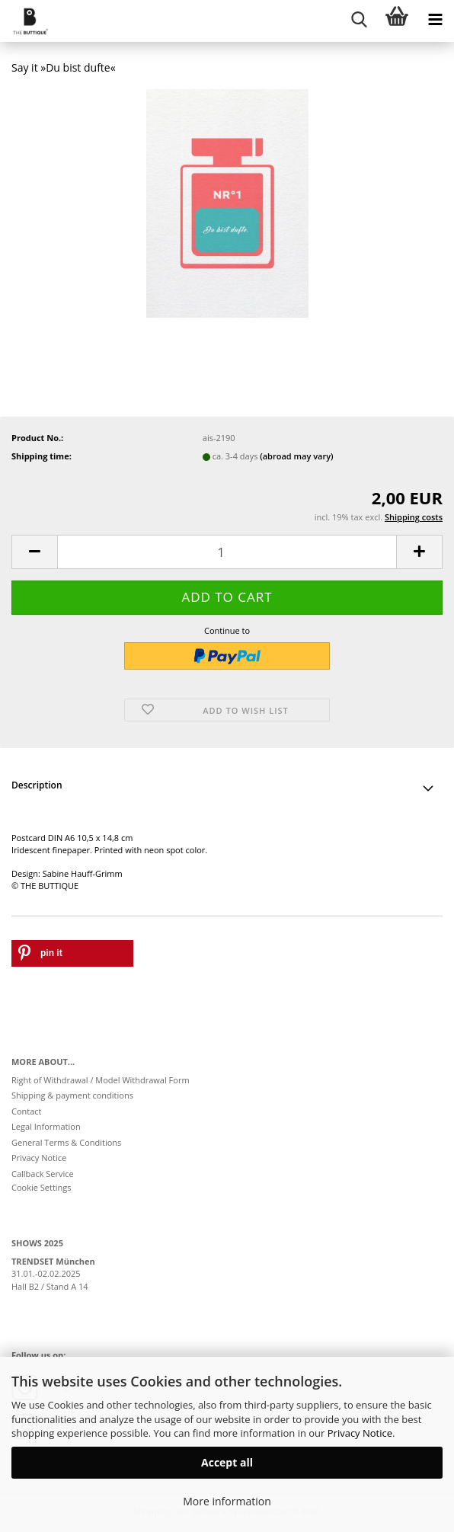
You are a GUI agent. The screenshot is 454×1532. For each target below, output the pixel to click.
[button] (34, 552)
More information (226, 1501)
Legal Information (46, 1126)
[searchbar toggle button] (359, 19)
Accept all (227, 1462)
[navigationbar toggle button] (435, 19)
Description (36, 785)
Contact (26, 1111)
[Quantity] (227, 552)
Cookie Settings (41, 1187)
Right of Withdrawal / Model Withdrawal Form (100, 1080)
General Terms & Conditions (66, 1142)
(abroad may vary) (296, 456)
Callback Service (42, 1173)
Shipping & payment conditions (72, 1095)
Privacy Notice (360, 1433)
